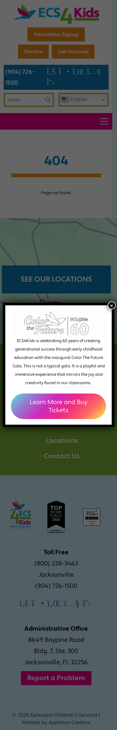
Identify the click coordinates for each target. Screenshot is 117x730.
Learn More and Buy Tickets (58, 406)
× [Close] (111, 305)
